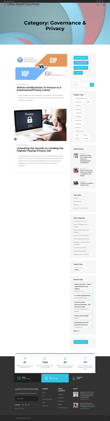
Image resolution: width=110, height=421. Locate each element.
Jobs (43, 396)
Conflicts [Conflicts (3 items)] (88, 102)
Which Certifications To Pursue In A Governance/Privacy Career (39, 88)
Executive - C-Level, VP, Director (81, 235)
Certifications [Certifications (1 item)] (78, 102)
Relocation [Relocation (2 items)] (85, 135)
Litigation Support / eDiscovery (81, 254)
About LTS (78, 72)
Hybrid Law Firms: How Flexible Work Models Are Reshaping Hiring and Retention (86, 159)
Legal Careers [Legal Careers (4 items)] (78, 124)
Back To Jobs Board (81, 57)
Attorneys (60, 394)
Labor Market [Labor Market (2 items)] (78, 116)
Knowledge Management (80, 251)
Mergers (60, 404)
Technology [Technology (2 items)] (85, 138)
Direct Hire (76, 205)
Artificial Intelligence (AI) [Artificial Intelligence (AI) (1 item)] (81, 98)
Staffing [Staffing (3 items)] (77, 138)
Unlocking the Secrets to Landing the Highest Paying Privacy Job (40, 149)
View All (76, 331)
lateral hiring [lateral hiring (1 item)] (78, 120)
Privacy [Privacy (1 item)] (77, 135)
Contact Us (45, 405)
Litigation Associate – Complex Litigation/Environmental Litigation (82, 286)
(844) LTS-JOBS (53, 378)
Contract (76, 198)
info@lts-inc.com (10, 1)
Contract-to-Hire (77, 201)
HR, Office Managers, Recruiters (81, 239)
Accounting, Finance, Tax (80, 221)
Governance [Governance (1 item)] (78, 105)
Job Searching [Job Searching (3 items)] (78, 113)
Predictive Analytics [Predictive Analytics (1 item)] (80, 131)
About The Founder (19, 408)
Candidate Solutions (81, 62)
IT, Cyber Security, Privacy (80, 247)
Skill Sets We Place (81, 67)
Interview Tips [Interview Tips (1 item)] (78, 109)
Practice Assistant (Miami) (81, 315)
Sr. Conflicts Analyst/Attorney (82, 295)
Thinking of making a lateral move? (86, 184)
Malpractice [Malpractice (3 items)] (78, 127)
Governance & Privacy (23, 84)
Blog (43, 402)
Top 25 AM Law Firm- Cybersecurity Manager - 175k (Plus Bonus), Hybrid (82, 304)
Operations (61, 397)
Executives (60, 401)
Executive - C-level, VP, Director (81, 208)
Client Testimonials (63, 407)
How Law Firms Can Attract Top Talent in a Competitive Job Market (86, 173)
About (43, 392)
